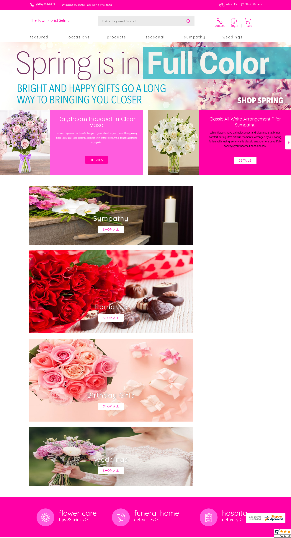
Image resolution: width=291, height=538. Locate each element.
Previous (3, 141)
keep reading (145, 397)
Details (245, 159)
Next (288, 141)
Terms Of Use (188, 534)
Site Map (252, 534)
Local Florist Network (231, 534)
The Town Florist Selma (50, 20)
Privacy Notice (208, 534)
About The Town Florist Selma (50, 390)
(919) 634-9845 (45, 4)
